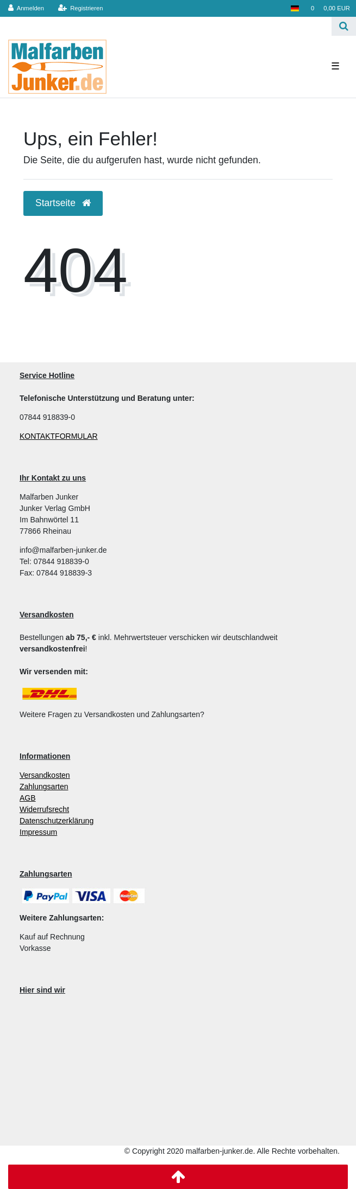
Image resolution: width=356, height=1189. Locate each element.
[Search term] (166, 26)
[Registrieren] (80, 8)
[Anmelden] (26, 8)
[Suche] (344, 26)
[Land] (294, 8)
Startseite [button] (63, 202)
